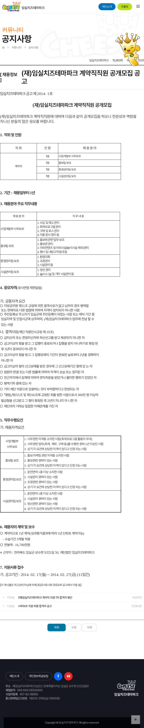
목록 (56, 627)
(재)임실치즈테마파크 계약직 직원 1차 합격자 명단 (45, 597)
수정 (73, 627)
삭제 (89, 627)
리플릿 (124, 6)
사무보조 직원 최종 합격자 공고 (35, 606)
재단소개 (107, 6)
